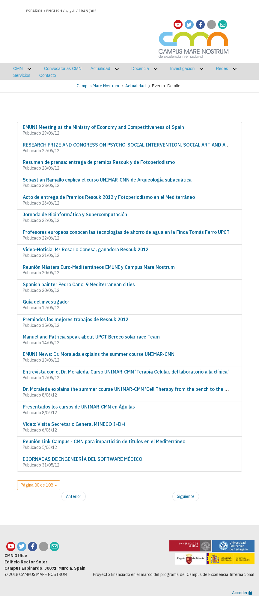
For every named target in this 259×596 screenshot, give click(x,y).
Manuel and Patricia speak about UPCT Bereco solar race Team (91, 337)
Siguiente (186, 496)
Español (34, 10)
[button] (38, 485)
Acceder (242, 592)
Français (88, 10)
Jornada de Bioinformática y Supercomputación (75, 214)
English (54, 10)
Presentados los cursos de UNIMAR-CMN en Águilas (79, 407)
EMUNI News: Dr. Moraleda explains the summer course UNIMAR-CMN (98, 354)
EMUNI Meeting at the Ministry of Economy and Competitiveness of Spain (103, 127)
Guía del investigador (46, 302)
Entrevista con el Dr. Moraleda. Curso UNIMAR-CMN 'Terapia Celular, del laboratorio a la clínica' (126, 372)
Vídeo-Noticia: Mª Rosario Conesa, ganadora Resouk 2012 (85, 249)
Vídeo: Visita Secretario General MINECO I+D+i (74, 424)
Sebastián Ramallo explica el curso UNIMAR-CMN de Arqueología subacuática (107, 180)
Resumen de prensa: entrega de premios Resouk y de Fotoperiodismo (99, 162)
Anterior (73, 496)
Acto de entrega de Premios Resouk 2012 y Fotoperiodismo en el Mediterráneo (109, 197)
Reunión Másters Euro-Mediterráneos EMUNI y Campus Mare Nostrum (99, 267)
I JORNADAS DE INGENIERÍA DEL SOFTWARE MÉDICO (82, 459)
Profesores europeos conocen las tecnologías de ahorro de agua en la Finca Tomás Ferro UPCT (126, 232)
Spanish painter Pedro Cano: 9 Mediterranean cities (79, 284)
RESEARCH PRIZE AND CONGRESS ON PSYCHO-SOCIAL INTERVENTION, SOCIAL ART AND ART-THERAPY (138, 145)
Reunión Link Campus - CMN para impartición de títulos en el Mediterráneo (104, 441)
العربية (70, 10)
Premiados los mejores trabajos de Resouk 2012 (75, 319)
